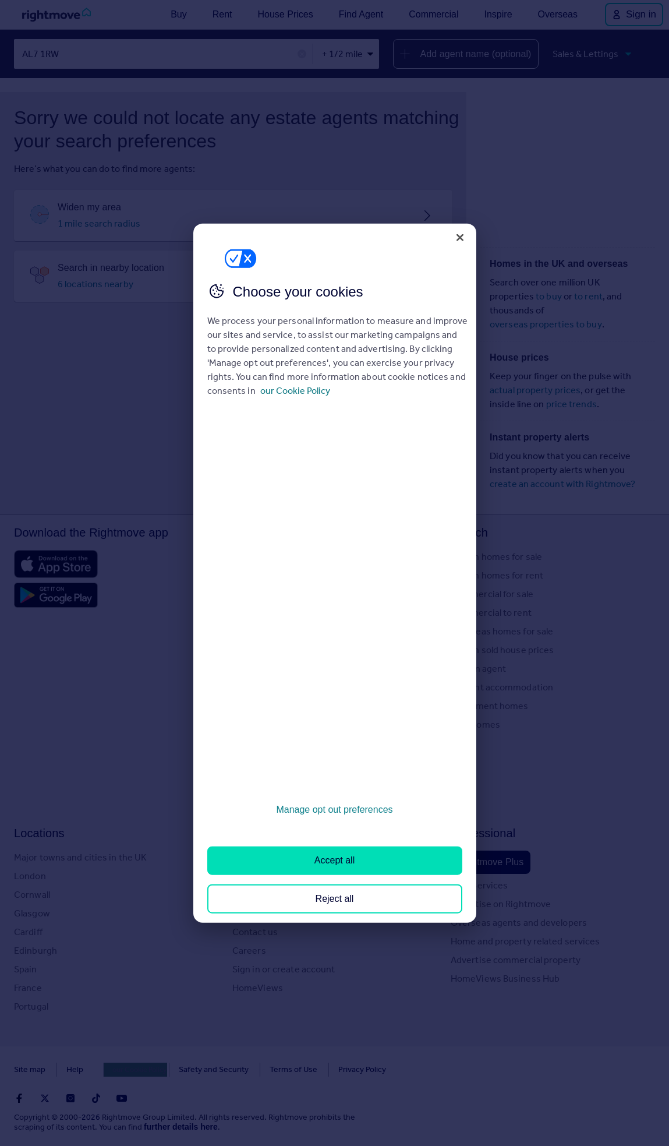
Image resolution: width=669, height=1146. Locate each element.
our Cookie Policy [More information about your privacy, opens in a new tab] (295, 390)
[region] (334, 573)
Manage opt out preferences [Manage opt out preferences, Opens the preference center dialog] (334, 809)
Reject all (335, 898)
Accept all (334, 860)
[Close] (460, 237)
